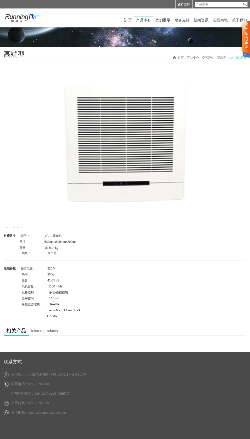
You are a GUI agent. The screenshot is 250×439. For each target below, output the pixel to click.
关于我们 (239, 20)
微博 (184, 4)
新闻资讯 (201, 20)
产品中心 (143, 20)
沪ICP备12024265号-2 (180, 432)
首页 (181, 57)
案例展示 (162, 20)
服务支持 (182, 20)
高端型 (221, 57)
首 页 (127, 20)
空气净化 (208, 57)
